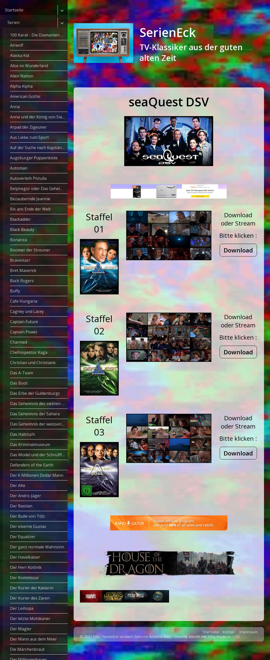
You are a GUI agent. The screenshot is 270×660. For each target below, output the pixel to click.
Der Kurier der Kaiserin (31, 588)
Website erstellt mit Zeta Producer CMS (207, 649)
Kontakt (229, 644)
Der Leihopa (21, 608)
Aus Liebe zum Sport (29, 137)
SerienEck (168, 32)
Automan (18, 168)
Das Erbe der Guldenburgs (35, 393)
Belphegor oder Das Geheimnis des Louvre (39, 188)
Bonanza (18, 239)
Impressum (248, 644)
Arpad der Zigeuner (28, 127)
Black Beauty (22, 229)
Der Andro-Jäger (25, 495)
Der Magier (21, 629)
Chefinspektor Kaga (28, 352)
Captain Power (24, 332)
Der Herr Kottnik (26, 567)
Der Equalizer (22, 536)
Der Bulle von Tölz (27, 516)
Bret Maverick (23, 270)
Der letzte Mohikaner (30, 618)
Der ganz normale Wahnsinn (37, 547)
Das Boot (19, 383)
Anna (15, 106)
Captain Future (24, 321)
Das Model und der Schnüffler (38, 454)
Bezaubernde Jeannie (30, 199)
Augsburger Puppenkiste (34, 158)
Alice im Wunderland (29, 65)
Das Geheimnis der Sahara (35, 414)
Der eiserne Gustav (28, 526)
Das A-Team (21, 373)
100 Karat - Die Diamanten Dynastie (39, 35)
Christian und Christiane (33, 362)
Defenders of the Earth (31, 465)
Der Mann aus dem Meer (33, 639)
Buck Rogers (22, 280)
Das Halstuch (22, 434)
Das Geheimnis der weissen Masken (39, 424)
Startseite (14, 10)
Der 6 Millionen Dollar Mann (36, 475)
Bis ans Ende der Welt (30, 209)
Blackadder (20, 219)
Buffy (15, 291)
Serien (14, 22)
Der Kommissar (24, 577)
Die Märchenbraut (27, 649)
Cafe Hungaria (23, 301)
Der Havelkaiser (25, 557)
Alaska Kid (19, 55)
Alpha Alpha (21, 86)
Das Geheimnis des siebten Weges (39, 403)
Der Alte (17, 485)
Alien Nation (21, 76)
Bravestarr (20, 260)
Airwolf (16, 45)
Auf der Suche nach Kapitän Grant (39, 147)
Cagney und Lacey (27, 311)
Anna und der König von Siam (37, 117)
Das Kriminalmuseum (30, 444)
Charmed (18, 342)
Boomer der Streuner (30, 250)
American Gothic (25, 96)
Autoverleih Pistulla (28, 178)
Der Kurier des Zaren (30, 598)
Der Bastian (21, 506)
